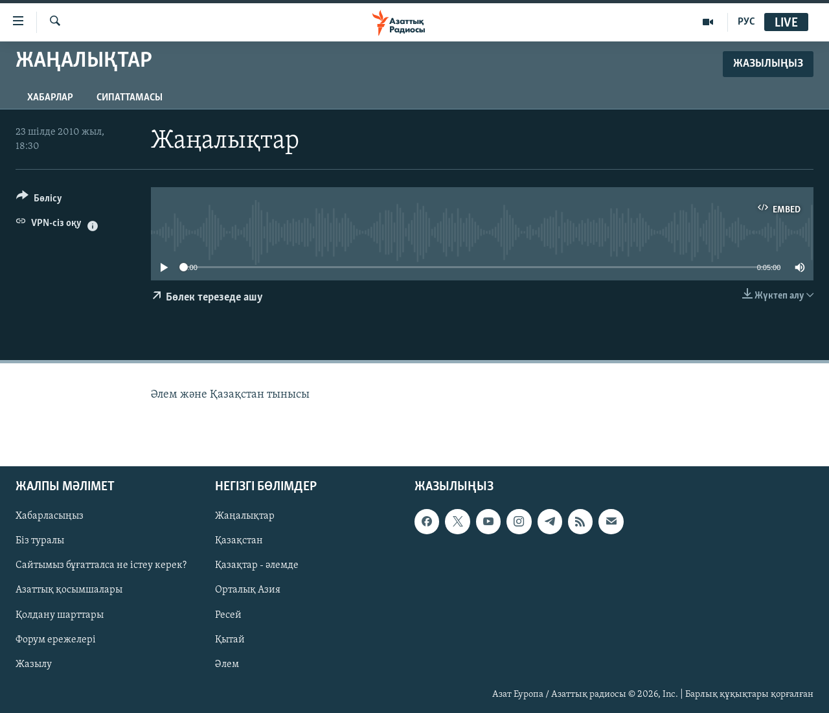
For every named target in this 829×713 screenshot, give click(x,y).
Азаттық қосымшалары (69, 590)
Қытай (230, 640)
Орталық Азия (247, 590)
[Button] (39, 200)
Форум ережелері (56, 640)
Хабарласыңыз (50, 517)
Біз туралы (40, 541)
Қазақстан (239, 541)
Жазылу (34, 664)
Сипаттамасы (130, 98)
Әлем (227, 664)
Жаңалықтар (245, 517)
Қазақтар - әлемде (257, 566)
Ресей (228, 615)
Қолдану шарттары (60, 615)
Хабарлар (50, 98)
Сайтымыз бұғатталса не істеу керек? (101, 566)
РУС (746, 22)
